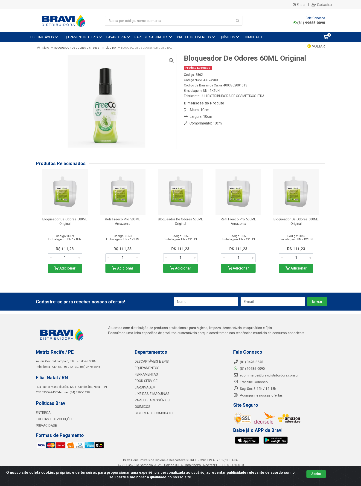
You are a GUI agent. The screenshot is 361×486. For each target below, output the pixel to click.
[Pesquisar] (237, 21)
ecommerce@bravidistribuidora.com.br (266, 375)
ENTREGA (43, 413)
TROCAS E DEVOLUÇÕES (54, 419)
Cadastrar (322, 4)
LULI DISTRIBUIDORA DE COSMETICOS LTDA (233, 96)
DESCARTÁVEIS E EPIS (152, 361)
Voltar (316, 46)
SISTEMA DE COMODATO (154, 413)
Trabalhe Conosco (250, 382)
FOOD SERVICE (146, 381)
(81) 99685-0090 (309, 23)
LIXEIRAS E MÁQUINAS (152, 394)
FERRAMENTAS (146, 374)
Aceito (316, 474)
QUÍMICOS (142, 407)
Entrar (299, 4)
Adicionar (65, 268)
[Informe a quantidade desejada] (65, 257)
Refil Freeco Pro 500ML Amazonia (122, 221)
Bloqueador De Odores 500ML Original (64, 221)
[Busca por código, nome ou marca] (169, 21)
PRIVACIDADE (46, 426)
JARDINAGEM (145, 387)
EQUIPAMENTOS (147, 368)
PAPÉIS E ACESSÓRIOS (152, 400)
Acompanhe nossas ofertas (258, 395)
